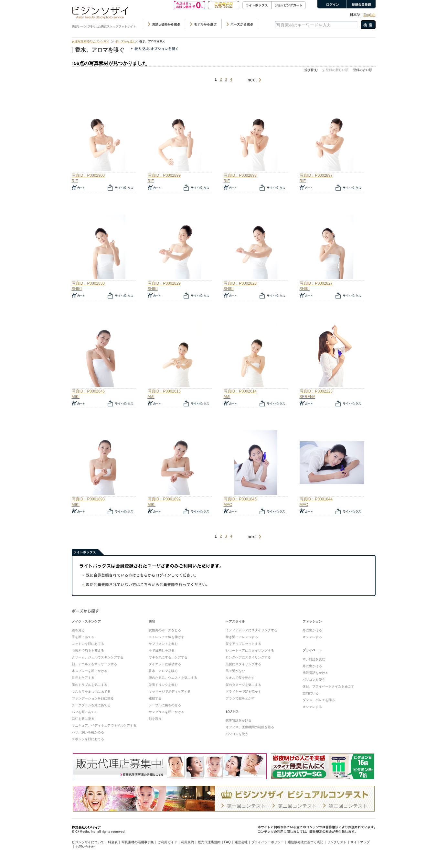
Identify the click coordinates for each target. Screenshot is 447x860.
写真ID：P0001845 (240, 499)
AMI (151, 396)
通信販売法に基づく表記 (305, 842)
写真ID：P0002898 (240, 175)
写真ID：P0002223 (316, 391)
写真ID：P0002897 (316, 175)
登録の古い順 (362, 70)
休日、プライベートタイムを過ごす (328, 686)
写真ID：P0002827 (316, 283)
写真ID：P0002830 (88, 283)
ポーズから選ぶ (125, 41)
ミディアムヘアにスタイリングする (251, 630)
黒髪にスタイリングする (243, 664)
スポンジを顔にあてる (88, 739)
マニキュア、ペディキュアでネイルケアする (104, 725)
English (369, 14)
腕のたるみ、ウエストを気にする (173, 677)
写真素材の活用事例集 (138, 842)
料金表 (113, 842)
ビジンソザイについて (88, 842)
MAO (228, 504)
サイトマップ (360, 842)
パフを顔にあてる (85, 712)
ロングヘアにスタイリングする (248, 657)
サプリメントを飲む (163, 643)
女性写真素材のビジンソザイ (91, 41)
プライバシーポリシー (267, 842)
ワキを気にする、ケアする (168, 657)
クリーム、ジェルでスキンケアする (97, 657)
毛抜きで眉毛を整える (88, 650)
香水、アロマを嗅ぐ (163, 671)
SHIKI (77, 289)
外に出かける (312, 630)
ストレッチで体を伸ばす (166, 637)
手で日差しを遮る (162, 650)
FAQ (227, 842)
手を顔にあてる (83, 637)
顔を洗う (155, 718)
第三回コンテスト (348, 806)
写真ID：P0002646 (88, 391)
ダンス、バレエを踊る (319, 700)
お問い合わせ (85, 846)
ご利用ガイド (167, 842)
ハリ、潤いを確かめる (88, 732)
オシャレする (312, 637)
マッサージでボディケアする (170, 691)
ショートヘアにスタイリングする (250, 650)
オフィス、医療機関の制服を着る (250, 727)
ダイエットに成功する (165, 664)
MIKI (76, 396)
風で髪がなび (235, 671)
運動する (155, 698)
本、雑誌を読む (314, 659)
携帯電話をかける (238, 720)
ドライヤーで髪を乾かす (243, 691)
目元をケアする (83, 677)
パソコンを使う (237, 734)
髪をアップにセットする (243, 643)
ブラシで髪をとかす (240, 698)
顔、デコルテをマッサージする (94, 664)
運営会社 (241, 842)
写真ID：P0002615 (164, 391)
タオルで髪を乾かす (240, 677)
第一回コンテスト (246, 806)
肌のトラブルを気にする (89, 685)
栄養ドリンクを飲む (163, 685)
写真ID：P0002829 (164, 283)
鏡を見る (78, 630)
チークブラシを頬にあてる (91, 705)
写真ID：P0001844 (316, 499)
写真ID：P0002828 (240, 283)
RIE (75, 181)
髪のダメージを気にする (243, 685)
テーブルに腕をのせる (165, 705)
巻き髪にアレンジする (242, 637)
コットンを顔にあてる (88, 643)
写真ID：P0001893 (88, 499)
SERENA (307, 396)
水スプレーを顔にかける (89, 671)
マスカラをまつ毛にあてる (91, 691)
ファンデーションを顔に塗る (93, 698)
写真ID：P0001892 (164, 499)
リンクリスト (336, 842)
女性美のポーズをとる (165, 630)
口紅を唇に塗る (83, 718)
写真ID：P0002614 (240, 391)
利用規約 (187, 842)
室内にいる (311, 693)
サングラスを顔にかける (166, 712)
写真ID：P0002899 (164, 175)
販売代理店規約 (209, 842)
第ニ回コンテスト (297, 806)
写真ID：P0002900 (88, 175)
